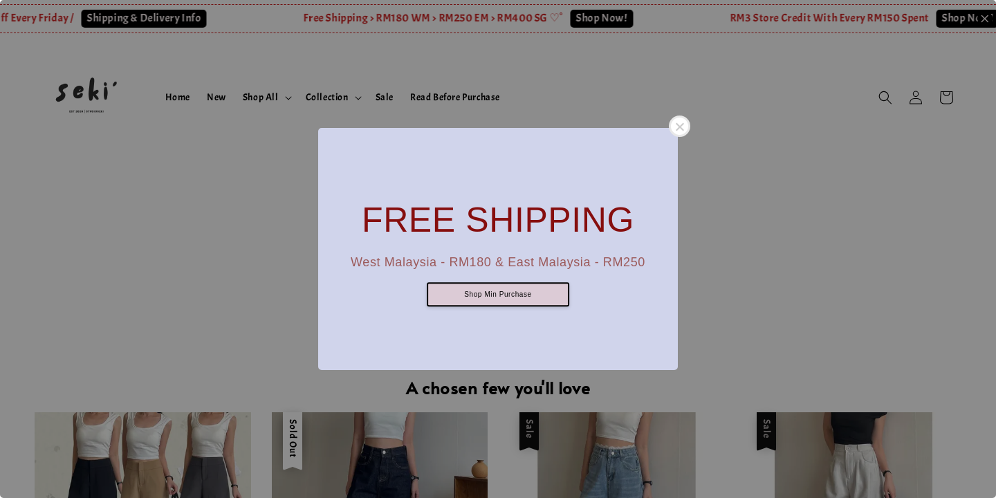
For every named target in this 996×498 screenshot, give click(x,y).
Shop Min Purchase (497, 295)
